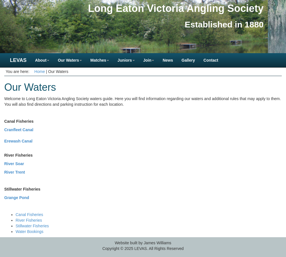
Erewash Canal (18, 141)
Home (39, 71)
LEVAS (18, 60)
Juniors (126, 60)
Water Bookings (29, 231)
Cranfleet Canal (18, 130)
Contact (211, 60)
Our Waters (70, 60)
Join (148, 60)
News (168, 60)
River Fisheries (29, 220)
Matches (99, 60)
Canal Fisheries (29, 214)
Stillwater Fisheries (32, 226)
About (42, 60)
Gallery (188, 60)
